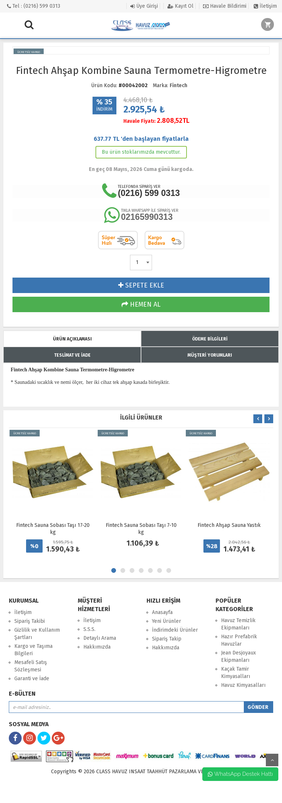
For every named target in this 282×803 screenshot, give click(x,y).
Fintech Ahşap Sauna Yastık (229, 525)
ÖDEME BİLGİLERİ (210, 339)
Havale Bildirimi (224, 6)
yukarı (272, 760)
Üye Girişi (144, 6)
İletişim (265, 6)
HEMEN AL (141, 304)
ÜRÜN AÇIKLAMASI (72, 339)
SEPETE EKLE (141, 285)
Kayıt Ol (180, 6)
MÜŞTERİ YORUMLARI (210, 355)
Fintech (178, 85)
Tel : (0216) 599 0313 (33, 6)
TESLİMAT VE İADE (72, 355)
